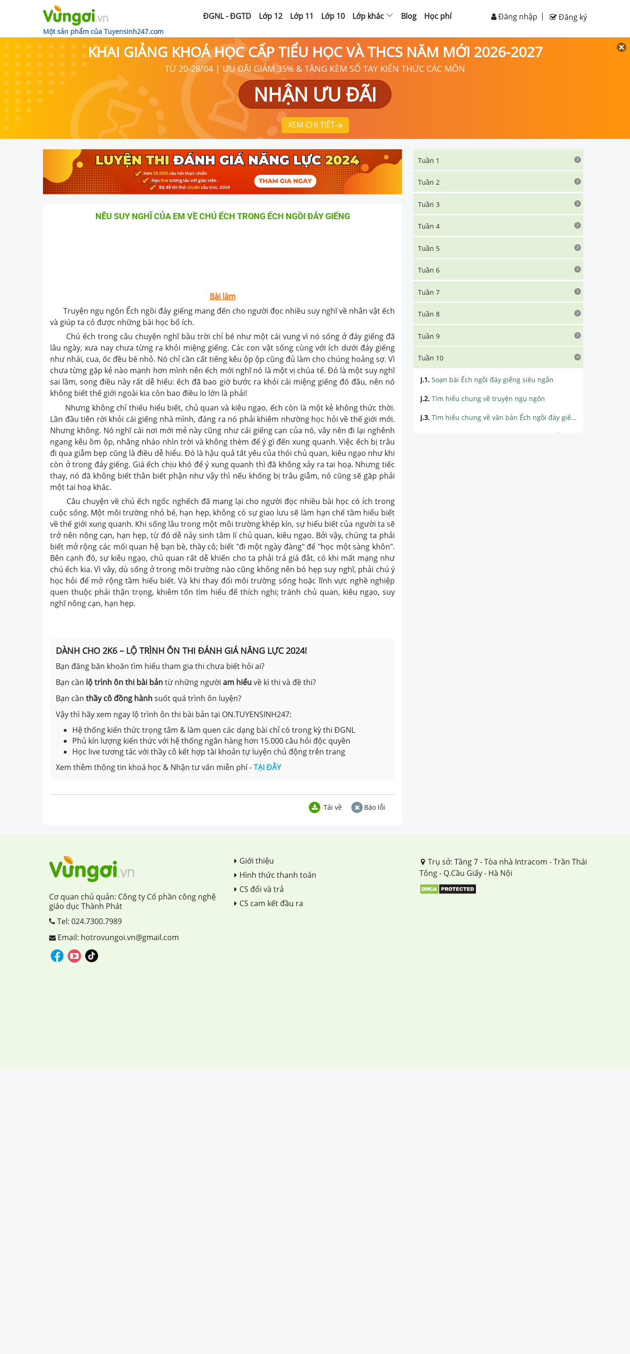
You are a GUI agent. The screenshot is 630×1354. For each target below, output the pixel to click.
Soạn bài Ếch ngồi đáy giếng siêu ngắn (486, 379)
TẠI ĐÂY (267, 767)
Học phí (437, 16)
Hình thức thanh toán (275, 875)
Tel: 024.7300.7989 (85, 921)
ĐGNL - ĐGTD (227, 16)
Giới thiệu (254, 861)
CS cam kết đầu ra (268, 903)
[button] (498, 159)
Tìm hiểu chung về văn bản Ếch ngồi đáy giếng (498, 417)
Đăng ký (568, 17)
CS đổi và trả (259, 889)
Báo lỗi (368, 807)
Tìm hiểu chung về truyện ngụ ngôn (482, 398)
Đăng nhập (514, 16)
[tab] (498, 159)
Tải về (325, 807)
